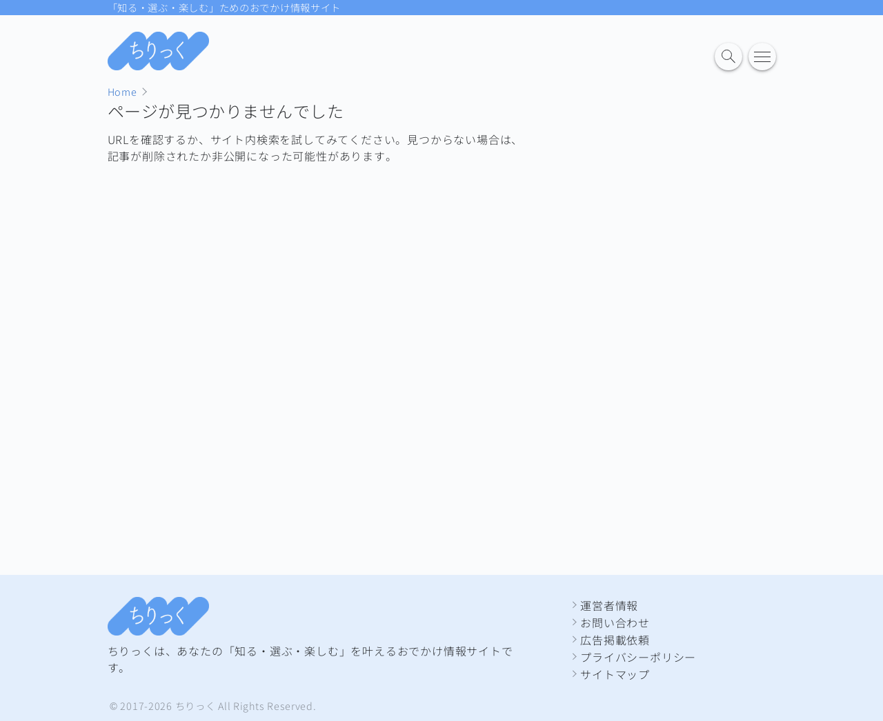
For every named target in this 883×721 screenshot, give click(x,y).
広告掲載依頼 (615, 639)
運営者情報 (609, 605)
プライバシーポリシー (638, 657)
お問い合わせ (615, 622)
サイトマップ (615, 674)
